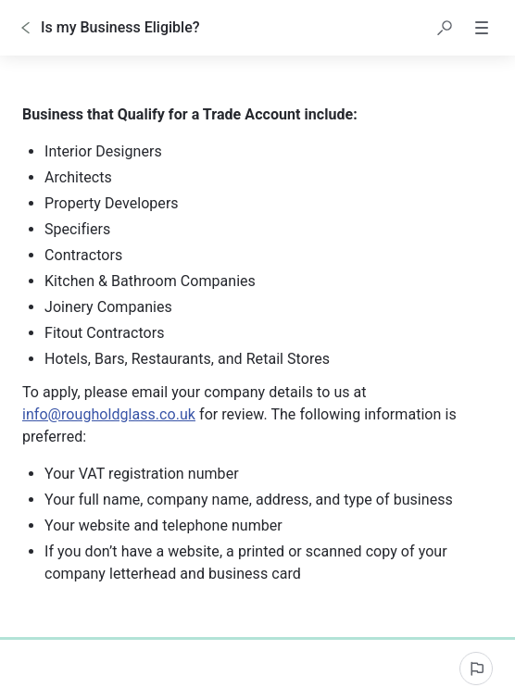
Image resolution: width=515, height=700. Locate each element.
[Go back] (26, 28)
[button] (444, 28)
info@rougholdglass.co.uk (108, 414)
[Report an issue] (476, 668)
